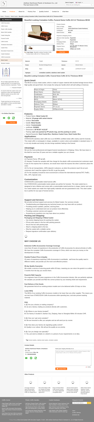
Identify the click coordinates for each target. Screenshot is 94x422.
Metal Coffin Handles (6, 32)
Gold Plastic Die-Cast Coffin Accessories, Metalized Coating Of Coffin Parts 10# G (12, 414)
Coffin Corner (4, 26)
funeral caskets (32, 340)
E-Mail (74, 412)
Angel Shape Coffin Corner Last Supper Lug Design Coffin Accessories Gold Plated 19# (12, 405)
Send (89, 403)
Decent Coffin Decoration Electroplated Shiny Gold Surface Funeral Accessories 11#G (12, 410)
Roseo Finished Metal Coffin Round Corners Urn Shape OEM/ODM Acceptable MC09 (58, 390)
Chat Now (65, 11)
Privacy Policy (12, 419)
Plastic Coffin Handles (6, 29)
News (73, 410)
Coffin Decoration (5, 23)
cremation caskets (53, 340)
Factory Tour (32, 11)
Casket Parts (4, 47)
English (80, 2)
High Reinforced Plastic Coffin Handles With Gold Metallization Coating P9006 (35, 407)
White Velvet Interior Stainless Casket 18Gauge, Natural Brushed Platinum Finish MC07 (86, 390)
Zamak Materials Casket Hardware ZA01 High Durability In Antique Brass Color (59, 404)
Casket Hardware (5, 54)
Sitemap (79, 412)
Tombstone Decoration (6, 44)
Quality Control (44, 11)
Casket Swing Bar (5, 35)
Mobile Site (75, 415)
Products (12, 11)
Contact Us (55, 11)
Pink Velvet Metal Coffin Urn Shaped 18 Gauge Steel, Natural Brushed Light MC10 (44, 390)
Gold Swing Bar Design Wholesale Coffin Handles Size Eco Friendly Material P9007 (35, 412)
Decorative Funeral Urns (7, 51)
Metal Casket (14, 16)
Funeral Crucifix (5, 38)
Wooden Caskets (5, 63)
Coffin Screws (4, 41)
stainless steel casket (42, 340)
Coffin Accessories (5, 57)
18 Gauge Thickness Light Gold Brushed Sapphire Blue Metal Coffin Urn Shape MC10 (30, 390)
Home (4, 11)
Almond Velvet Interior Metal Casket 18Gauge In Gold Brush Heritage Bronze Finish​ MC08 (72, 390)
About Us (21, 11)
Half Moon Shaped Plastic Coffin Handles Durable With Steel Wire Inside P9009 (35, 404)
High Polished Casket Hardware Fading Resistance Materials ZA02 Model (59, 407)
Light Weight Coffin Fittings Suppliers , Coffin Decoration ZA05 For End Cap (58, 411)
